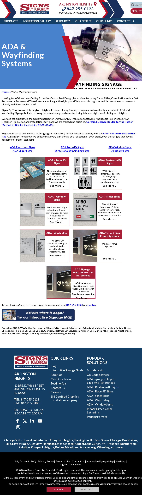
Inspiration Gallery (37, 20)
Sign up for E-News (71, 464)
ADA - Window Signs (57, 198)
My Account (22, 461)
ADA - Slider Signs (109, 196)
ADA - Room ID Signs (57, 162)
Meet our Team (61, 379)
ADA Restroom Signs (22, 147)
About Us (56, 374)
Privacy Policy (46, 461)
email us (91, 304)
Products (11, 20)
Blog (53, 366)
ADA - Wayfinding (56, 232)
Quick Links (104, 20)
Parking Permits (97, 416)
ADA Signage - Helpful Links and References (83, 272)
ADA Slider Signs (22, 150)
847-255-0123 (78, 8)
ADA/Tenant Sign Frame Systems (109, 234)
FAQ (33, 461)
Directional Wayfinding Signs (72, 150)
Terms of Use (62, 461)
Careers (56, 392)
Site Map (120, 461)
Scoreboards (95, 370)
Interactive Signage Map (100, 461)
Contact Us (125, 20)
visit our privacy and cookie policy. (119, 483)
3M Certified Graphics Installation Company (65, 398)
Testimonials (58, 383)
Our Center (83, 20)
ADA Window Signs (119, 147)
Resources (63, 20)
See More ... (57, 185)
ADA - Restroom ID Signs (109, 162)
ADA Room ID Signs (72, 147)
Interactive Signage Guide (67, 370)
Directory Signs (120, 150)
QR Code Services (98, 374)
